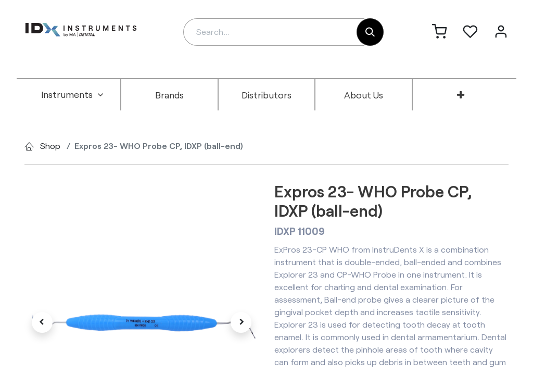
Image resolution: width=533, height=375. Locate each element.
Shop (50, 146)
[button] (42, 322)
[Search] (370, 32)
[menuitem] (72, 94)
